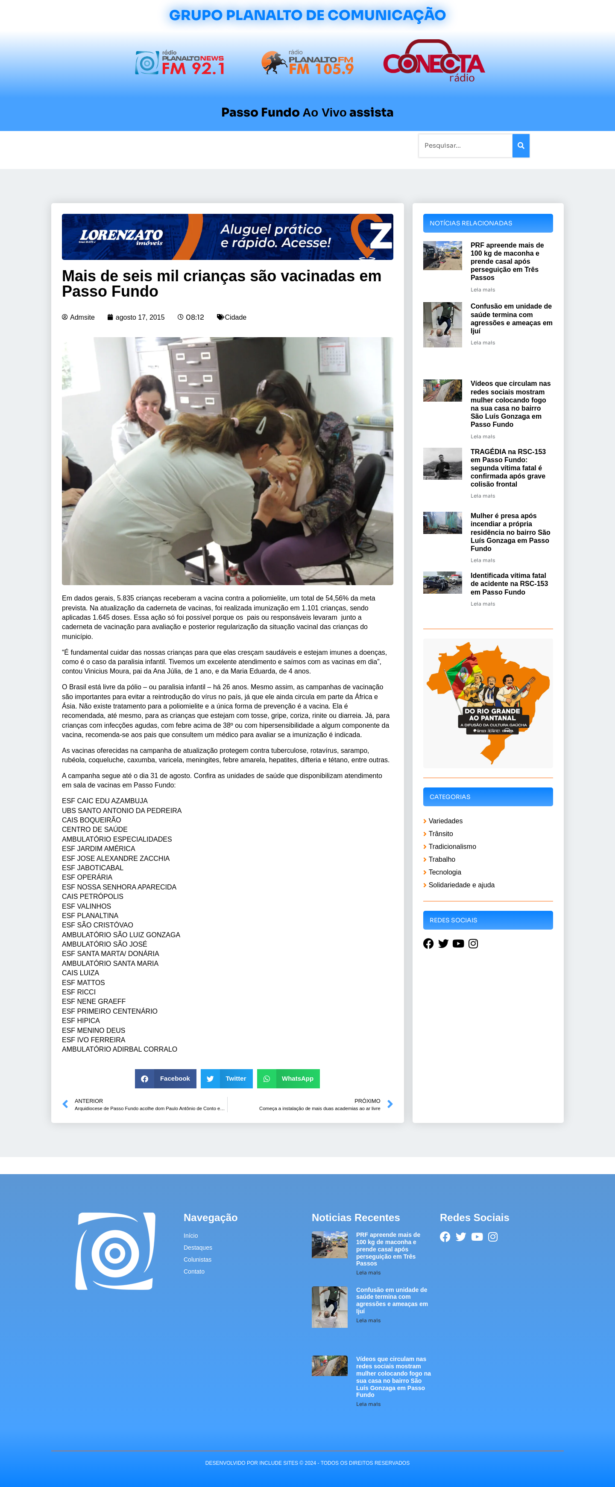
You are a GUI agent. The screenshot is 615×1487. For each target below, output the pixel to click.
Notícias (116, 145)
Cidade (236, 317)
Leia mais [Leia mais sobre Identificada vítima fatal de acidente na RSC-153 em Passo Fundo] (483, 604)
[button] (165, 1078)
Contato (335, 145)
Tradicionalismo (191, 145)
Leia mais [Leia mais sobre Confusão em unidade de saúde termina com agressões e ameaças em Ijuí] (483, 342)
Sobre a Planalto (290, 145)
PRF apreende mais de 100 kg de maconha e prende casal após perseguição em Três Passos (507, 262)
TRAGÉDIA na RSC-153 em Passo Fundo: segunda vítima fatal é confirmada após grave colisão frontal (508, 468)
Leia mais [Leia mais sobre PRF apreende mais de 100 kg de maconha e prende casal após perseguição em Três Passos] (483, 289)
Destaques (198, 1247)
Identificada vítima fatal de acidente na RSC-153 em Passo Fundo (509, 583)
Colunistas (241, 145)
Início (87, 145)
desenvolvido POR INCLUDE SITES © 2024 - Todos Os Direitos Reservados (307, 1463)
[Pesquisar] (521, 145)
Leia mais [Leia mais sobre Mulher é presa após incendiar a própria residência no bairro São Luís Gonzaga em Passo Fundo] (483, 560)
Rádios (147, 145)
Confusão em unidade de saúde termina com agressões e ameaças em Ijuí (392, 1300)
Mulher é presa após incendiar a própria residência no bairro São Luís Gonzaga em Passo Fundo (511, 532)
